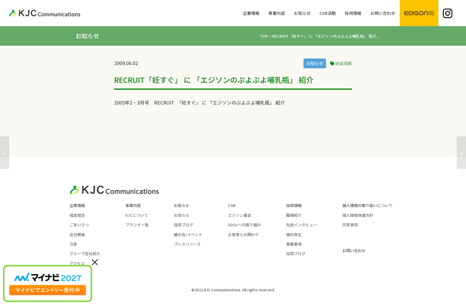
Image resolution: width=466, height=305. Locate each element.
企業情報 (77, 205)
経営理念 (77, 215)
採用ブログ (183, 224)
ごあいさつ (79, 224)
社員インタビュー (301, 224)
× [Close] (95, 261)
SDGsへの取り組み (244, 224)
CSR (231, 205)
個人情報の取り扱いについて (367, 205)
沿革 (73, 244)
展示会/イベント (188, 234)
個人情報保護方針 (357, 215)
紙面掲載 (343, 63)
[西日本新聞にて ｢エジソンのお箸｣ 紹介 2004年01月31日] (461, 152)
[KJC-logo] (44, 13)
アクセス (77, 263)
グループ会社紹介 (85, 253)
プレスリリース (187, 244)
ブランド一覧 (137, 224)
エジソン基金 (239, 215)
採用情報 (294, 205)
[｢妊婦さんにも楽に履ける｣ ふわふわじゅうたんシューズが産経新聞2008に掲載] (4, 152)
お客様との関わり (243, 234)
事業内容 (133, 205)
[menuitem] (251, 13)
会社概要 (77, 234)
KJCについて (136, 215)
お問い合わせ (354, 250)
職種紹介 (294, 215)
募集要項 (294, 244)
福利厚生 (294, 234)
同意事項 (350, 224)
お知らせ (314, 63)
